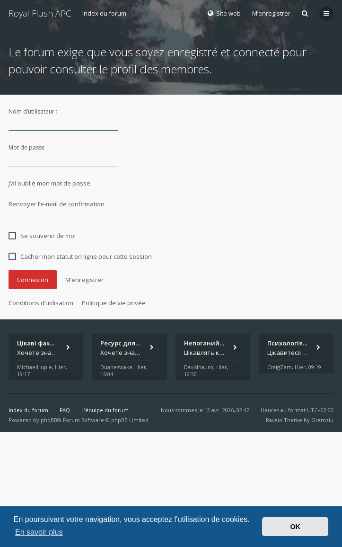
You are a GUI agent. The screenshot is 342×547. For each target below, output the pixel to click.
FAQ (65, 410)
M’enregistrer (271, 13)
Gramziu (322, 419)
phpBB (49, 419)
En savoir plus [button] (39, 532)
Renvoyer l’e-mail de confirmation (57, 204)
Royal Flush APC (40, 13)
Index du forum (104, 13)
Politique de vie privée (114, 303)
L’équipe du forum (105, 410)
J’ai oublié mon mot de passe (49, 183)
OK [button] (295, 526)
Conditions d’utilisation (41, 303)
